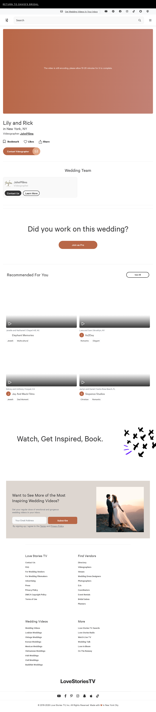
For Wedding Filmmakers (36, 576)
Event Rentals (84, 594)
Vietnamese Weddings (35, 650)
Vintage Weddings (33, 637)
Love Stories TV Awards (89, 627)
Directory (82, 562)
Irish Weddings (32, 655)
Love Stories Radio (86, 632)
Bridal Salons (83, 599)
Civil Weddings (32, 660)
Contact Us (13, 193)
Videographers (84, 567)
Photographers (84, 580)
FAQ (27, 567)
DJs (79, 585)
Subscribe (62, 520)
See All (138, 274)
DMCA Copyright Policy (35, 594)
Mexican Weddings (33, 646)
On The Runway (85, 650)
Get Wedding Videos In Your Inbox (80, 11)
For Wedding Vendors (34, 571)
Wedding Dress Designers (89, 576)
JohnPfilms (27, 133)
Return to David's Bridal (21, 4)
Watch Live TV (84, 637)
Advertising (30, 580)
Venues (81, 571)
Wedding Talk (84, 641)
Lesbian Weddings (33, 632)
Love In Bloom (84, 646)
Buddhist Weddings (34, 664)
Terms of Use (31, 599)
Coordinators (84, 589)
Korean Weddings (33, 641)
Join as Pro (78, 244)
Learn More (31, 193)
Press (27, 585)
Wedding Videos (32, 627)
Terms (43, 526)
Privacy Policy (57, 526)
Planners (82, 603)
